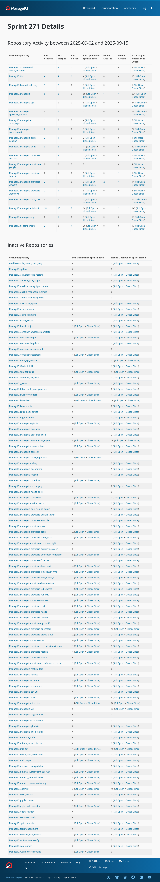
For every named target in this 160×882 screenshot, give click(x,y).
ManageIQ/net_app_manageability (26, 766)
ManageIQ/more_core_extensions (26, 754)
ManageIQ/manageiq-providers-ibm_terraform (32, 583)
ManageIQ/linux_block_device (23, 411)
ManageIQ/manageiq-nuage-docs (26, 491)
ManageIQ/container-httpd (22, 337)
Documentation (109, 8)
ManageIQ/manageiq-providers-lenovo (28, 600)
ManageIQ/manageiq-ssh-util (23, 691)
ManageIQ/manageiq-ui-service (24, 703)
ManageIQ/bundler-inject (21, 326)
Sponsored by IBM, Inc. (35, 877)
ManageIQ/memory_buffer (22, 737)
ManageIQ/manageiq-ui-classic (24, 208)
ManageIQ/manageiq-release (23, 674)
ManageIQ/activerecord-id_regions (26, 274)
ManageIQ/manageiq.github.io (24, 726)
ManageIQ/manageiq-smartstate (25, 686)
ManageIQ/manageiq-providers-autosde (29, 520)
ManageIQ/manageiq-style (22, 697)
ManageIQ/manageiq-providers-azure (27, 531)
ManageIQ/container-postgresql (25, 354)
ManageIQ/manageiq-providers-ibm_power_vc (32, 577)
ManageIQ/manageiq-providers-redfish (28, 651)
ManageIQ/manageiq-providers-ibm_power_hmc (33, 571)
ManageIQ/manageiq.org (21, 217)
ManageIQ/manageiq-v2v (21, 708)
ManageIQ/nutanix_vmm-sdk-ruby (26, 777)
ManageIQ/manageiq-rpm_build (24, 199)
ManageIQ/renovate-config (22, 817)
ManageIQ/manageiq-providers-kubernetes (30, 588)
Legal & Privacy (69, 877)
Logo (49, 877)
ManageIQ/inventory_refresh (23, 394)
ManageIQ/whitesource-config (24, 840)
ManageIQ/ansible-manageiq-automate (28, 286)
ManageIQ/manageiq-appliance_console (20, 113)
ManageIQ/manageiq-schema (24, 680)
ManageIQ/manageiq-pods (22, 146)
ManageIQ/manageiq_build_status (26, 731)
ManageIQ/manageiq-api (21, 102)
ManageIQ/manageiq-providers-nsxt (27, 606)
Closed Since (89, 70)
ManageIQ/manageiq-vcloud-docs (26, 720)
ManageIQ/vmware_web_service (25, 834)
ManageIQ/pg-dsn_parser (21, 800)
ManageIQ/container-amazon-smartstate (29, 331)
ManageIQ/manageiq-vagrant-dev (26, 714)
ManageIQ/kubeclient (19, 400)
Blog (143, 8)
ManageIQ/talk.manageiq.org (23, 828)
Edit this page (98, 867)
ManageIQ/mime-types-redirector (26, 743)
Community (129, 8)
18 (45, 208)
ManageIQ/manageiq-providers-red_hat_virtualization (35, 646)
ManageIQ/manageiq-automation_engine (29, 440)
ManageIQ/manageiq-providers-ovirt (27, 640)
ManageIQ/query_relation (21, 811)
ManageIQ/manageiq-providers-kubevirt (29, 594)
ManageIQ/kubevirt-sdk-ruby (23, 85)
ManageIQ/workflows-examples (25, 851)
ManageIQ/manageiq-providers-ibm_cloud (30, 566)
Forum (124, 861)
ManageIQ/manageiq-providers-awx (27, 526)
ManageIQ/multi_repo (20, 760)
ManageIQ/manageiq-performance (26, 503)
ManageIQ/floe (16, 76)
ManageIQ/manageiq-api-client (24, 423)
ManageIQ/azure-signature (22, 314)
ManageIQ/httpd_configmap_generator (28, 389)
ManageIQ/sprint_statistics (22, 823)
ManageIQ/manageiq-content (24, 451)
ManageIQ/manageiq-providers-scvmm (28, 657)
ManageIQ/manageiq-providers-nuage (28, 611)
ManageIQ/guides (18, 383)
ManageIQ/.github (18, 269)
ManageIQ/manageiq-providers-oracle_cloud (31, 634)
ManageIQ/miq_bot (18, 748)
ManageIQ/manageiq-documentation (20, 131)
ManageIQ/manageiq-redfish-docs (26, 668)
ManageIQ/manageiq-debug (23, 463)
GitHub (94, 861)
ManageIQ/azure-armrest (21, 309)
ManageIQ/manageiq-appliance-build (27, 434)
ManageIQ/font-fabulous (21, 371)
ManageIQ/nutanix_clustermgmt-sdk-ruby (29, 771)
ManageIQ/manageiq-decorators (25, 468)
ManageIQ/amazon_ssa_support (25, 280)
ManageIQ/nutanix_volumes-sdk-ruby (27, 783)
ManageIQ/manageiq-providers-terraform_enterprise (35, 663)
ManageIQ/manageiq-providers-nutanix (28, 617)
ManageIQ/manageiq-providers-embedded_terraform (35, 554)
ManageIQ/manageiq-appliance (24, 428)
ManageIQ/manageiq (19, 93)
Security (57, 877)
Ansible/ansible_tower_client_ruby (25, 263)
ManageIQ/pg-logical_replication (25, 805)
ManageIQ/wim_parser (20, 845)
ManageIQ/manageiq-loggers (23, 474)
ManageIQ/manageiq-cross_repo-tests (28, 457)
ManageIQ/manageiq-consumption (26, 446)
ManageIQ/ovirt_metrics (21, 794)
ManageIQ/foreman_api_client (24, 377)
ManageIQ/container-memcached (26, 349)
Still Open (90, 67)
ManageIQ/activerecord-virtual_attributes (21, 69)
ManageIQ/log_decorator (21, 417)
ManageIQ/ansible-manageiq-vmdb (26, 297)
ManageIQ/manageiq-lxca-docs (24, 480)
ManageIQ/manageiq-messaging (25, 486)
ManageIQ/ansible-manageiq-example (28, 291)
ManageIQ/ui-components (22, 225)
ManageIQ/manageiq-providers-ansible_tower (32, 514)
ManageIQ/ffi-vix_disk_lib (21, 366)
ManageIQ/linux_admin (20, 406)
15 (59, 208)
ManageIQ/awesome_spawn (23, 303)
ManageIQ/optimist (18, 788)
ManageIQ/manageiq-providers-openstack (30, 628)
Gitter (109, 861)
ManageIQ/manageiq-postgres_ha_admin (29, 508)
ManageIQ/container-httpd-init (24, 343)
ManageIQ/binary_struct (21, 320)
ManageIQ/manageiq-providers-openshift (29, 623)
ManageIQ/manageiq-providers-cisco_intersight (32, 543)
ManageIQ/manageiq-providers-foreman (29, 560)
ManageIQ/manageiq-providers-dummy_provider (33, 548)
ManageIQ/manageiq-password (25, 497)
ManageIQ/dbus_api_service (23, 360)
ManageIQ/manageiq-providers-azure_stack (31, 537)
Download (89, 8)
